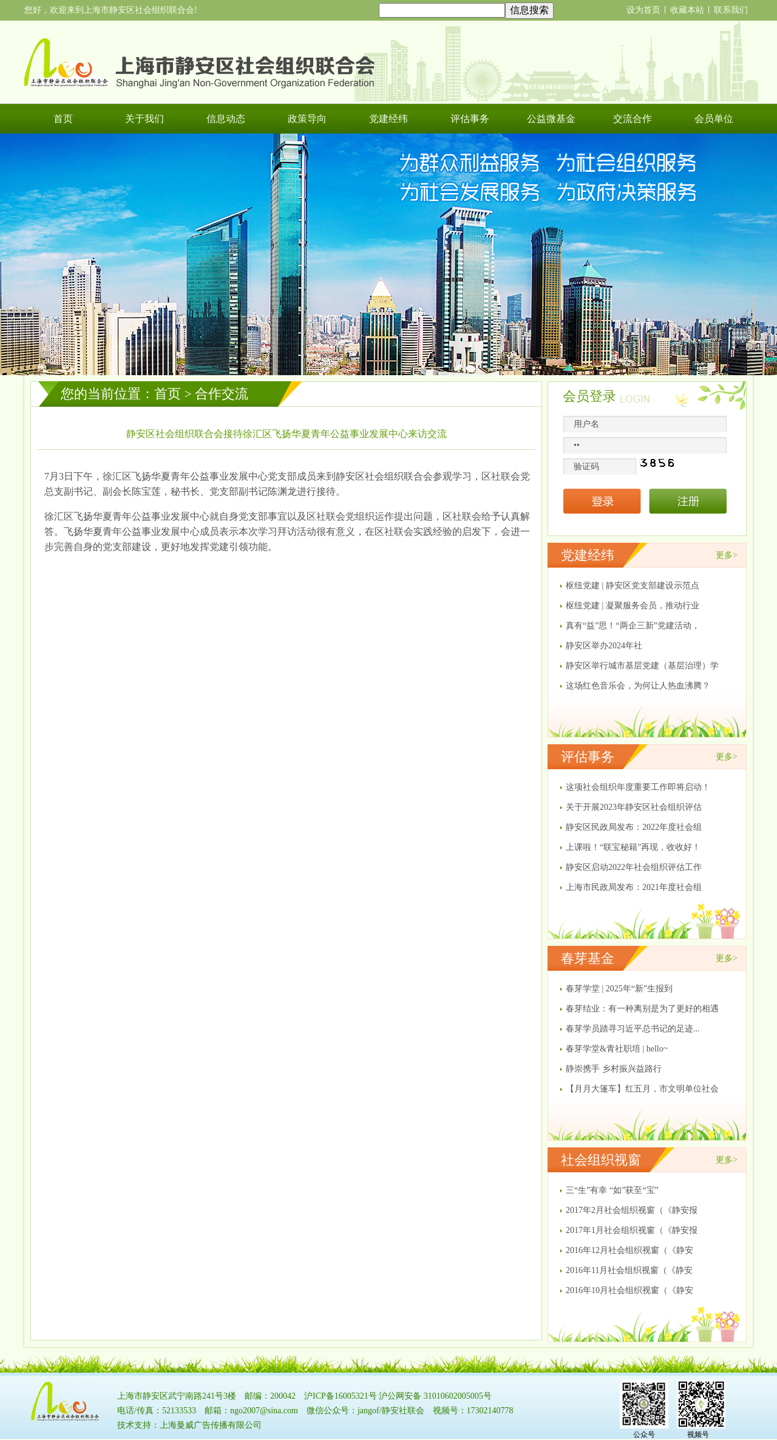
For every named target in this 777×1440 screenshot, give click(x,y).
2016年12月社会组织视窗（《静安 (629, 1250)
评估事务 (469, 119)
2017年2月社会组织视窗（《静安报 (631, 1210)
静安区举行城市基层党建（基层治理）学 (642, 665)
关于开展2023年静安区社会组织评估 (634, 807)
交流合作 (632, 119)
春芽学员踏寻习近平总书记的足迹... (633, 1028)
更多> (727, 555)
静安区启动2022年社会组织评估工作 (634, 867)
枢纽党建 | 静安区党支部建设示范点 (632, 585)
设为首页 (643, 10)
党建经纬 (388, 119)
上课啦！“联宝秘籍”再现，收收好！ (633, 847)
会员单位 (713, 119)
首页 (63, 119)
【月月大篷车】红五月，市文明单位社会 (642, 1088)
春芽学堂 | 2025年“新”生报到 (619, 988)
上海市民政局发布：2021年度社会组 (634, 887)
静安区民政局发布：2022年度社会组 (634, 827)
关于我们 (144, 119)
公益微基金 (551, 119)
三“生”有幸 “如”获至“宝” (612, 1190)
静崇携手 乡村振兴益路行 (614, 1068)
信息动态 (225, 119)
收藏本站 (687, 10)
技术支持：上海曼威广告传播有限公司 (189, 1425)
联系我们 (731, 10)
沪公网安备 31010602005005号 (435, 1396)
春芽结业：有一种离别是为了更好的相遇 (642, 1008)
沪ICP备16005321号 (340, 1396)
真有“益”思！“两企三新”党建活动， (633, 625)
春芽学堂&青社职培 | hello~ (617, 1048)
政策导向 (307, 119)
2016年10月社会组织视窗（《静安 (629, 1290)
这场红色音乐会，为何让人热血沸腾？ (638, 685)
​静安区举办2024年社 (604, 645)
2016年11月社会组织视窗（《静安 (629, 1270)
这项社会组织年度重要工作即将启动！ (638, 787)
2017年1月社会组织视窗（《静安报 (631, 1230)
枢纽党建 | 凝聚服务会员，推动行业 (632, 605)
